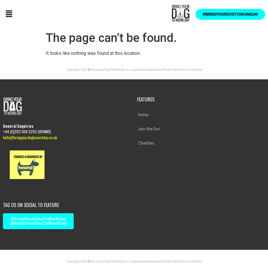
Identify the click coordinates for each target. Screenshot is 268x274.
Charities (146, 143)
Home (143, 114)
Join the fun (149, 129)
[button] (9, 14)
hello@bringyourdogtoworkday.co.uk (30, 137)
